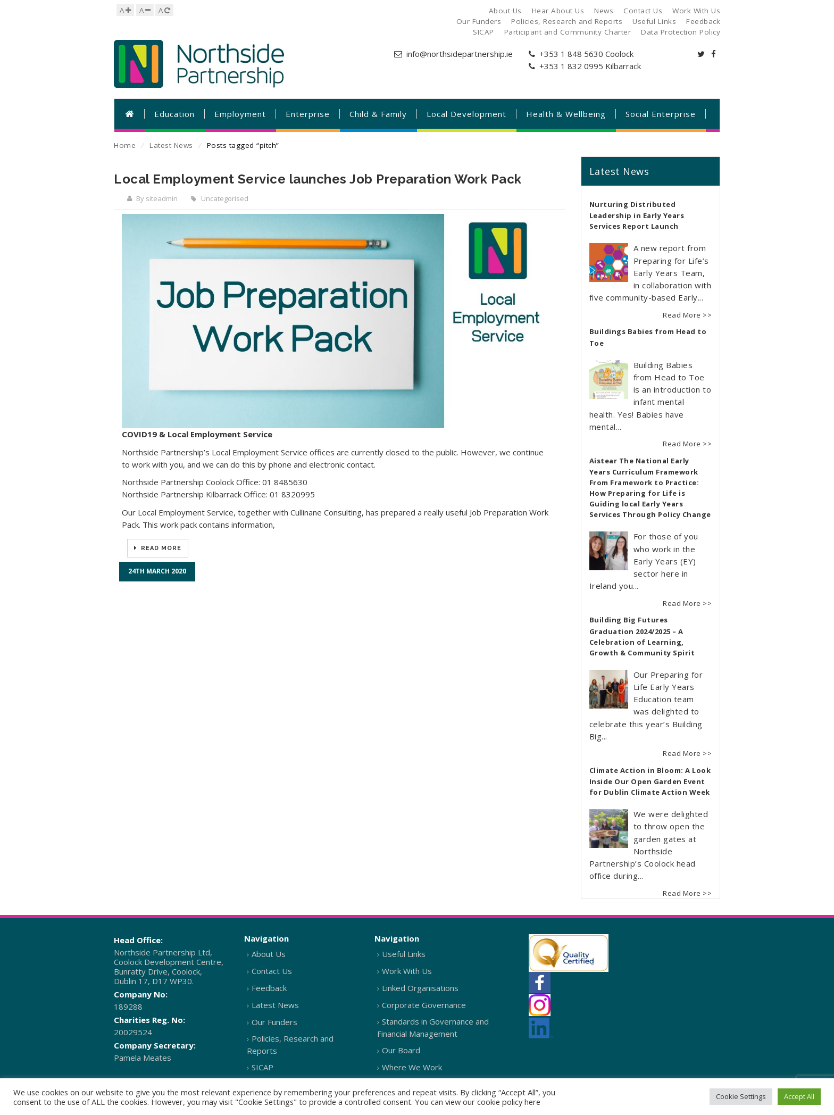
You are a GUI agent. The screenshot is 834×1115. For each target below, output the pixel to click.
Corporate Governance (424, 1005)
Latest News (171, 145)
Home (125, 145)
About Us (269, 953)
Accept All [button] (799, 1096)
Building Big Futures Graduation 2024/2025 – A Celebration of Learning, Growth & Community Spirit (642, 636)
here (532, 1101)
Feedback (269, 988)
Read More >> (687, 315)
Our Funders (274, 1022)
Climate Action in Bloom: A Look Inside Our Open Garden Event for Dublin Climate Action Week (650, 781)
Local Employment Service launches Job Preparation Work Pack (318, 179)
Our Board (401, 1050)
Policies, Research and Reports (290, 1044)
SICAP (262, 1067)
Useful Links (404, 953)
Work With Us (407, 971)
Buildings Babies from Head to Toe (648, 337)
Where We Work (412, 1067)
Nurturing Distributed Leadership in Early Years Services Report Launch (637, 215)
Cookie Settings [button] (741, 1096)
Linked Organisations (420, 988)
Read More (160, 548)
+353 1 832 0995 (571, 66)
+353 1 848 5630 (571, 53)
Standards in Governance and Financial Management (433, 1027)
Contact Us (272, 971)
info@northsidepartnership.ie (459, 53)
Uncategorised (224, 198)
